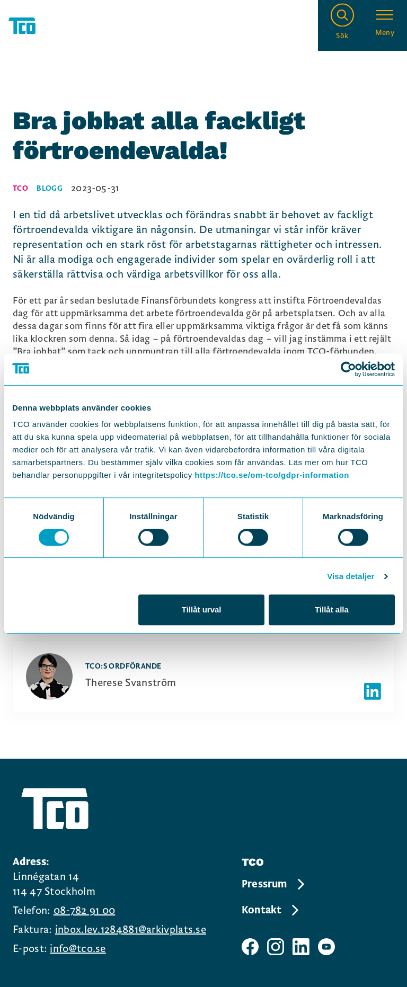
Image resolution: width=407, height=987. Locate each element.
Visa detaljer (350, 576)
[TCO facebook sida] (250, 946)
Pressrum (274, 884)
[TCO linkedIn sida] (301, 946)
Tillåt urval (202, 609)
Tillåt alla (332, 609)
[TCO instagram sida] (275, 946)
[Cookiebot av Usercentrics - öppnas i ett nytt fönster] (348, 369)
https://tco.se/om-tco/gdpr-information (271, 474)
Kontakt (271, 910)
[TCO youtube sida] (326, 946)
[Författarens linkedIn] (372, 691)
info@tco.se (77, 948)
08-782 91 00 (85, 910)
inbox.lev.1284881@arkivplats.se (130, 929)
